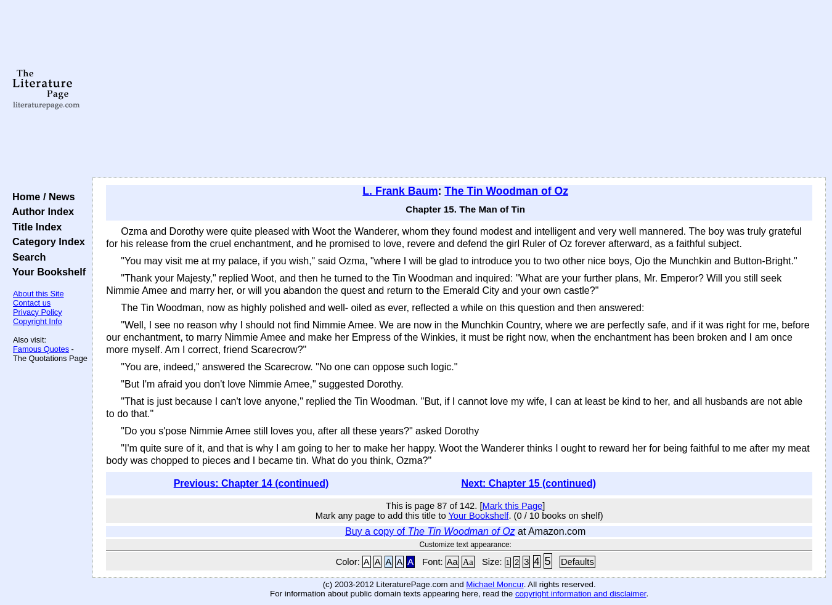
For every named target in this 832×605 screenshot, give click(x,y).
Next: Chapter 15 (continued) (528, 483)
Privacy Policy (37, 312)
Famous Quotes (41, 349)
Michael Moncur (494, 584)
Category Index (46, 241)
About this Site (38, 293)
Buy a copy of (430, 531)
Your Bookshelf (46, 271)
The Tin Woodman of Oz (506, 191)
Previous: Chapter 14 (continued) (251, 483)
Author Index (40, 211)
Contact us (32, 302)
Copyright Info (37, 321)
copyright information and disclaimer (580, 593)
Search (26, 256)
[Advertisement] (459, 89)
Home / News (41, 196)
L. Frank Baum (400, 191)
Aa (452, 562)
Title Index (34, 226)
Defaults (577, 562)
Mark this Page (512, 506)
